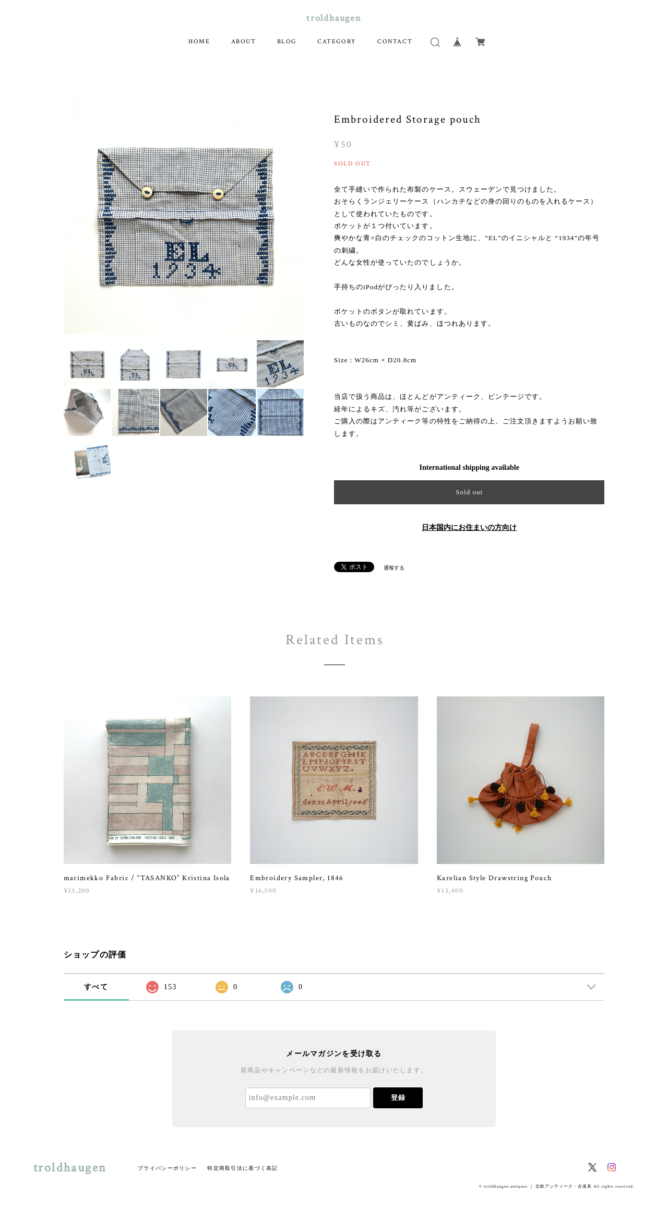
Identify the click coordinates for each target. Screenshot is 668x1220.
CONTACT (394, 41)
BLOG (286, 41)
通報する (394, 568)
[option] (184, 213)
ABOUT (243, 41)
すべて (96, 987)
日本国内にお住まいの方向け (469, 527)
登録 (398, 1097)
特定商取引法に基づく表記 (242, 1168)
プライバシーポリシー (167, 1168)
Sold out (469, 492)
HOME (199, 41)
